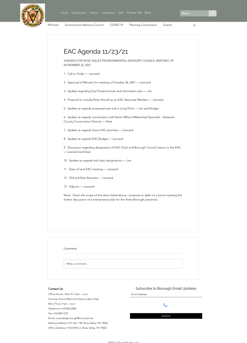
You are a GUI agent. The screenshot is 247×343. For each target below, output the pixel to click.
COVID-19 (116, 25)
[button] (194, 25)
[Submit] (166, 316)
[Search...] (192, 13)
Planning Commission (143, 25)
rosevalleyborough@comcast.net (74, 318)
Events (167, 25)
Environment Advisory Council (84, 25)
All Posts (53, 25)
